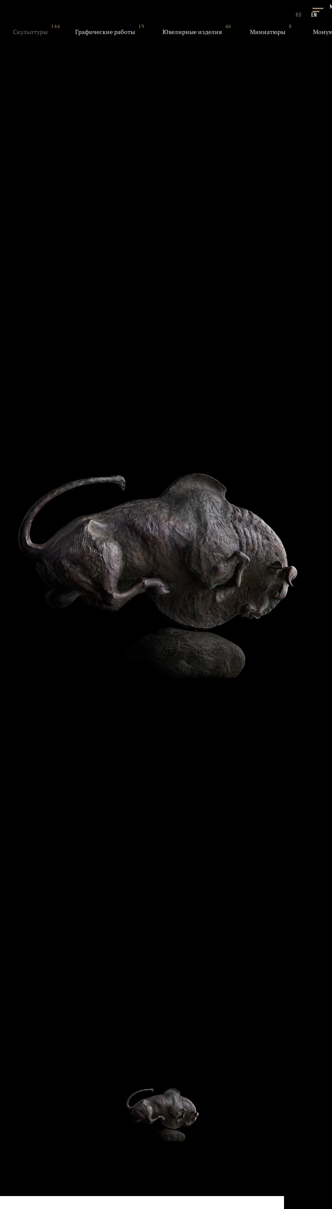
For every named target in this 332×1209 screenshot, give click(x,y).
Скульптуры (30, 32)
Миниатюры (267, 32)
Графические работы (105, 32)
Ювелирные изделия (192, 32)
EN (314, 15)
